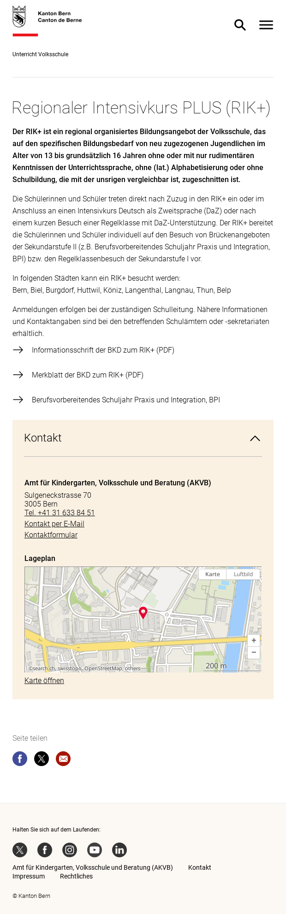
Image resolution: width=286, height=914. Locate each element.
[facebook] (19, 760)
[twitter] (41, 760)
